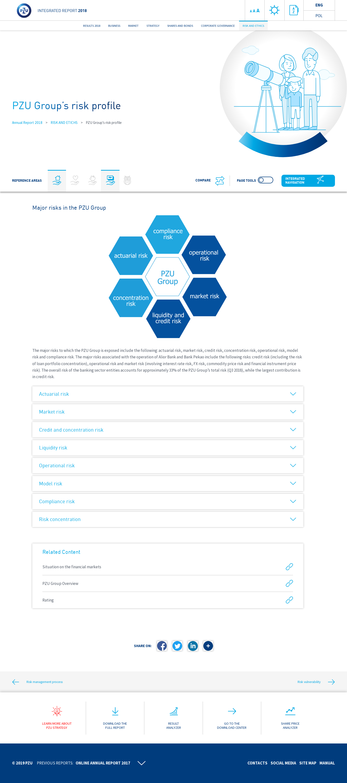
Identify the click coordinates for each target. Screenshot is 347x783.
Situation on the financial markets (167, 567)
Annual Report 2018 (27, 122)
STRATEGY (153, 25)
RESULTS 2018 (91, 25)
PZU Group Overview (167, 583)
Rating (167, 600)
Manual (327, 763)
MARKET (133, 25)
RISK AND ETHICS (253, 25)
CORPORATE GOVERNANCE (218, 25)
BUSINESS (114, 25)
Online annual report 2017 (103, 763)
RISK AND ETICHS (64, 122)
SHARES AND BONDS (180, 25)
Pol (318, 15)
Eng (319, 5)
